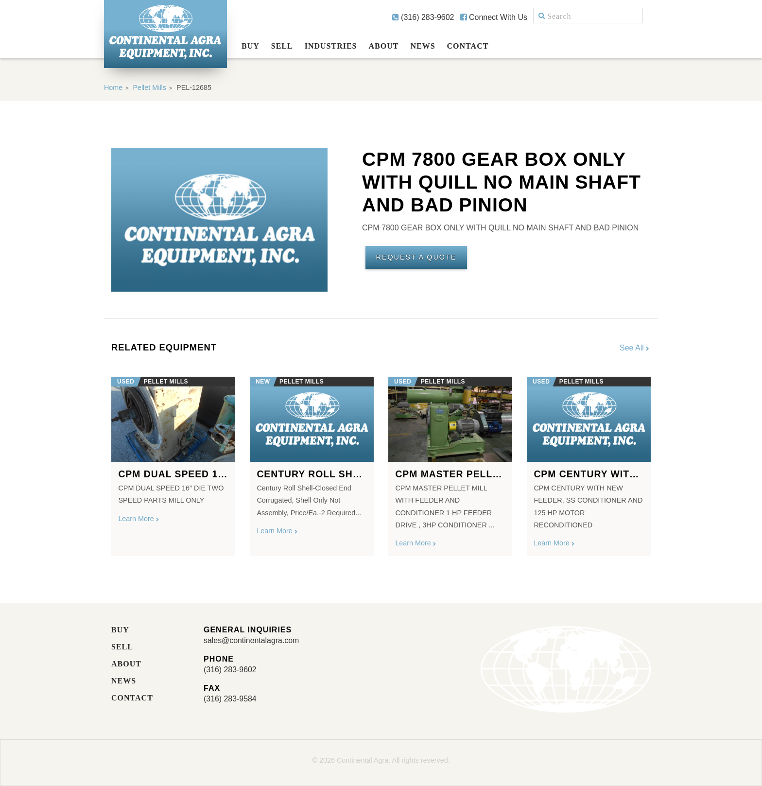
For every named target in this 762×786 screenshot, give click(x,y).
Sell (282, 46)
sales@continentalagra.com (252, 640)
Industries (331, 46)
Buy (251, 46)
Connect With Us (493, 17)
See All (635, 348)
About (384, 46)
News (422, 46)
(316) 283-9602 (423, 17)
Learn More (139, 519)
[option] (173, 462)
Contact (468, 46)
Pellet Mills (150, 87)
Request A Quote (416, 258)
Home (113, 87)
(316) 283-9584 (230, 699)
